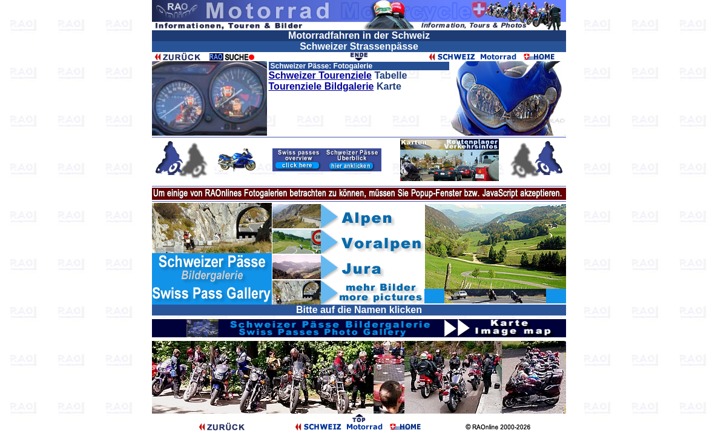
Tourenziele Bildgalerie (321, 86)
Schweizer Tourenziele (320, 75)
